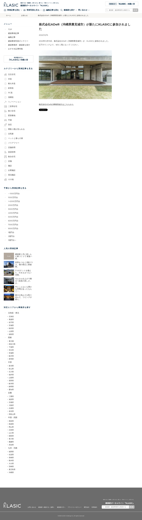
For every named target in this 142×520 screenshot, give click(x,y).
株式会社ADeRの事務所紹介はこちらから (56, 104)
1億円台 (11, 232)
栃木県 (11, 356)
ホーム (8, 15)
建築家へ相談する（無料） (46, 507)
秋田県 (11, 328)
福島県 (11, 334)
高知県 (11, 445)
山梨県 (11, 378)
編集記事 (11, 37)
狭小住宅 (9, 111)
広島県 (11, 430)
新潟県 (11, 366)
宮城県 (11, 325)
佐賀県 (11, 455)
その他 (9, 179)
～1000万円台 (14, 194)
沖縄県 (11, 472)
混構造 (9, 97)
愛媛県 (11, 442)
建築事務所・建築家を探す (19, 45)
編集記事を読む (51, 10)
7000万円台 (13, 225)
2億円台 (11, 236)
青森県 (11, 319)
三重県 (11, 396)
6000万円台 (13, 221)
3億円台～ (12, 240)
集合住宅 (9, 156)
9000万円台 (13, 229)
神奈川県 (12, 344)
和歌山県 (12, 414)
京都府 (11, 402)
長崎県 (11, 458)
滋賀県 (11, 399)
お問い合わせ (32, 507)
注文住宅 (9, 74)
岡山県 (11, 427)
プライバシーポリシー (74, 507)
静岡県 (11, 387)
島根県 (11, 424)
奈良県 (11, 411)
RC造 (8, 93)
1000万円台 (13, 197)
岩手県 (11, 322)
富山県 (11, 369)
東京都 (11, 341)
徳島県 (11, 436)
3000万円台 (13, 209)
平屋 (8, 120)
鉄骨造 (9, 88)
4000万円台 (13, 213)
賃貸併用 (9, 152)
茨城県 (11, 353)
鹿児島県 (12, 469)
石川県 (11, 372)
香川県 (11, 439)
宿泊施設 (9, 175)
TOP (10, 29)
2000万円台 (13, 205)
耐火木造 (9, 83)
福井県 (11, 375)
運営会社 (86, 507)
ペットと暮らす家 (13, 138)
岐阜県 (11, 384)
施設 (8, 166)
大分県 (11, 463)
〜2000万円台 (14, 201)
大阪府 (11, 405)
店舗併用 (9, 147)
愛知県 (11, 389)
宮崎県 (11, 466)
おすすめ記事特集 (15, 49)
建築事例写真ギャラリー (18, 41)
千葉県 (11, 347)
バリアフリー (11, 143)
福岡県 (11, 452)
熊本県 (11, 460)
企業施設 (9, 170)
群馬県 (11, 359)
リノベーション (12, 102)
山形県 (11, 331)
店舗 (8, 161)
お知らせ (24, 15)
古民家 (9, 134)
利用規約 (94, 507)
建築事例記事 (13, 33)
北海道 (11, 316)
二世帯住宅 (10, 106)
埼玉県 (11, 350)
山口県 (11, 433)
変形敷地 (9, 115)
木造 (8, 79)
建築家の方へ (61, 507)
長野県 (11, 381)
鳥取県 (11, 421)
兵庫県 (11, 408)
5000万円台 (13, 217)
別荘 (8, 124)
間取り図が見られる (14, 129)
